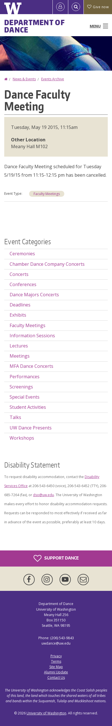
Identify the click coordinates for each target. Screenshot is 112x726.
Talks (15, 417)
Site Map (56, 666)
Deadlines (20, 305)
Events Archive (52, 79)
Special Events (24, 397)
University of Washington (46, 713)
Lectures (19, 346)
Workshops (22, 438)
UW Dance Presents (31, 428)
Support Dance (56, 558)
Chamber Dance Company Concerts (47, 264)
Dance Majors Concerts (34, 294)
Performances (24, 376)
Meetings (20, 356)
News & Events (24, 79)
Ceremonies (22, 253)
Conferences (23, 284)
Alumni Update (56, 672)
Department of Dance (34, 26)
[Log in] (60, 7)
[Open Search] (76, 7)
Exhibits (18, 315)
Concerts (19, 274)
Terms (56, 661)
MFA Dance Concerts (31, 366)
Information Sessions (32, 335)
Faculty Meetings (47, 193)
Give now (98, 7)
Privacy (56, 656)
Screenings (21, 387)
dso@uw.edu (43, 494)
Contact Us (56, 677)
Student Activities (28, 407)
